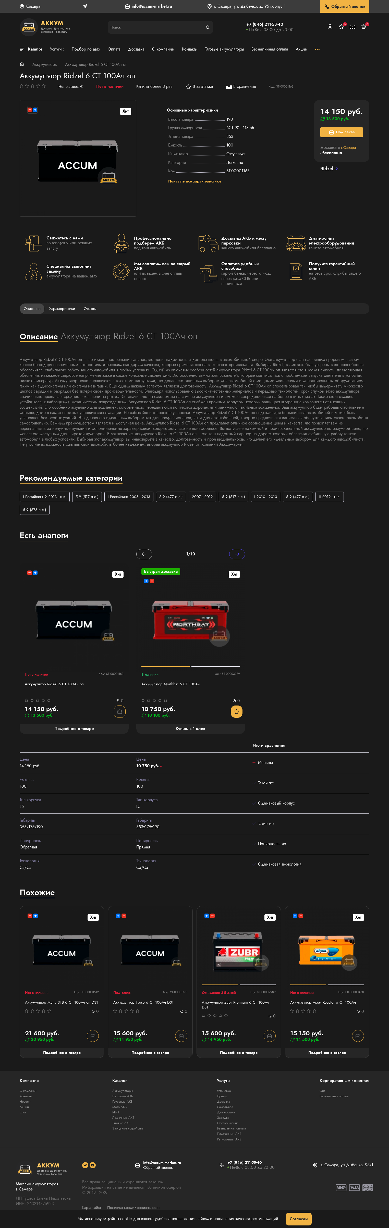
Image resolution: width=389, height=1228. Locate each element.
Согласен (299, 1219)
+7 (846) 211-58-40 (264, 24)
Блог (23, 1114)
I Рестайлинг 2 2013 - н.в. (46, 497)
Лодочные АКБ (122, 1120)
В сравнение (242, 87)
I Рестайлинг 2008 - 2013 (134, 497)
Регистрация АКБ (229, 1141)
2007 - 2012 (210, 497)
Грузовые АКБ (121, 1104)
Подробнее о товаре (62, 1055)
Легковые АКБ (121, 1098)
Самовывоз (225, 1109)
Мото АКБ (118, 1109)
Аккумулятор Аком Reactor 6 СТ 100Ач (325, 1004)
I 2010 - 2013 (275, 497)
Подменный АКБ (229, 1136)
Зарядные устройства (127, 1130)
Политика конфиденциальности (137, 1210)
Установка (223, 1093)
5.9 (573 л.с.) (35, 511)
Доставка (223, 1104)
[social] (85, 1168)
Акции (25, 1109)
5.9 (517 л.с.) (90, 497)
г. (349, 147)
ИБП (114, 1114)
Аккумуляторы (44, 64)
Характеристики (64, 309)
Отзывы (93, 309)
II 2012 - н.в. (341, 497)
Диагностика (226, 1114)
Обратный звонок (345, 7)
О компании (29, 1093)
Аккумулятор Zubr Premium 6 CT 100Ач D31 (237, 1006)
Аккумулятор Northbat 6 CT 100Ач (172, 685)
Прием (221, 1098)
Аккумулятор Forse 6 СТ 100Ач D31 (145, 1004)
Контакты (26, 1098)
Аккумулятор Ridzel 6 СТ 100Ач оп (56, 685)
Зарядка (222, 1120)
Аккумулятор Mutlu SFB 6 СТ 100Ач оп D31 (59, 1006)
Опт (322, 1093)
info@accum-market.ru (152, 6)
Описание (33, 309)
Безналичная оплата (232, 1130)
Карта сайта (92, 1210)
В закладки (200, 87)
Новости (26, 1104)
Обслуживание (227, 1125)
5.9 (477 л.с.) (178, 497)
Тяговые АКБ (120, 1125)
